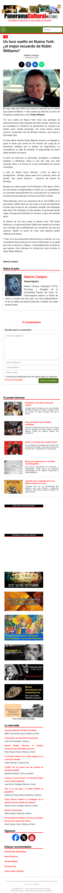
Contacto (8, 881)
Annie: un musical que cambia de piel (41, 442)
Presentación (18, 881)
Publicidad (28, 881)
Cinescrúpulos (31, 281)
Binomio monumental (13, 810)
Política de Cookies (50, 881)
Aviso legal (37, 881)
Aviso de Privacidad (13, 380)
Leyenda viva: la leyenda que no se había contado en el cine (40, 482)
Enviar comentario (48, 380)
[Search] (52, 29)
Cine (5, 37)
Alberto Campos (31, 55)
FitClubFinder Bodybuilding (15, 852)
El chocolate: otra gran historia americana (21, 738)
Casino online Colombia (14, 871)
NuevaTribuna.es (11, 857)
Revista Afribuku (11, 861)
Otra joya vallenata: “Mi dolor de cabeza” (21, 730)
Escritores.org (10, 866)
